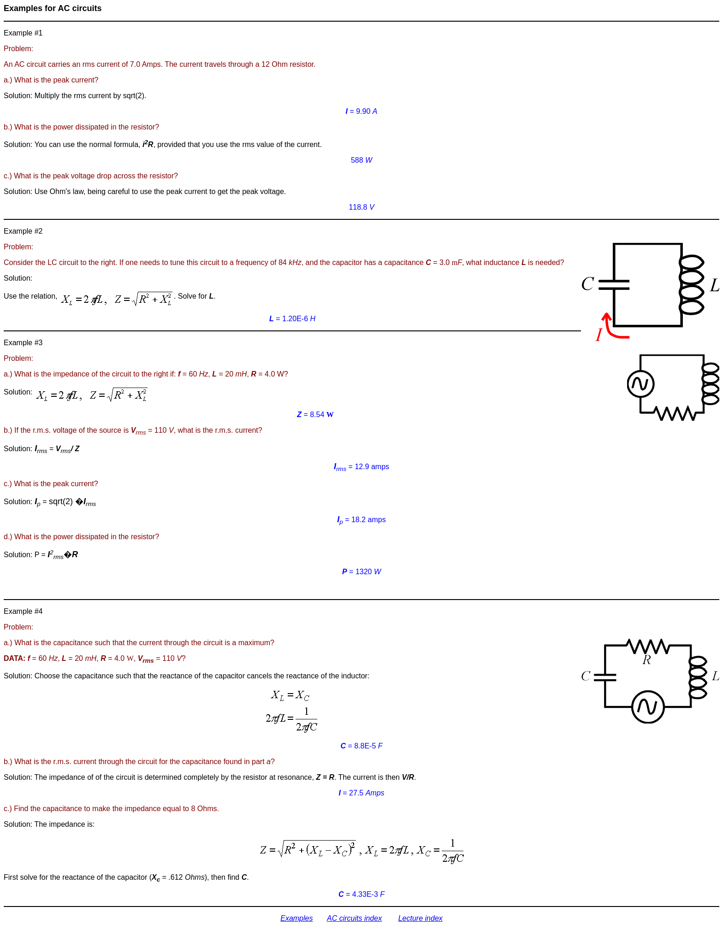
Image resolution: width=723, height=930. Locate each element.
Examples (296, 918)
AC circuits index (354, 918)
